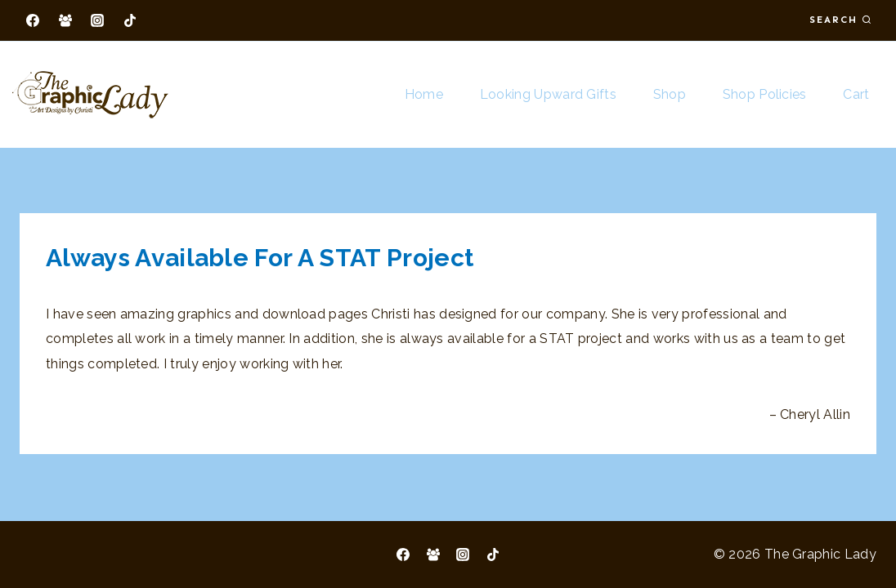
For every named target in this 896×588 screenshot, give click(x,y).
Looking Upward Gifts (548, 94)
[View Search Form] (840, 20)
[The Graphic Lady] (90, 94)
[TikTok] (130, 20)
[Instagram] (97, 20)
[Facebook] (33, 20)
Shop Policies (765, 94)
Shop (669, 94)
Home (424, 94)
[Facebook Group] (65, 20)
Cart (856, 94)
